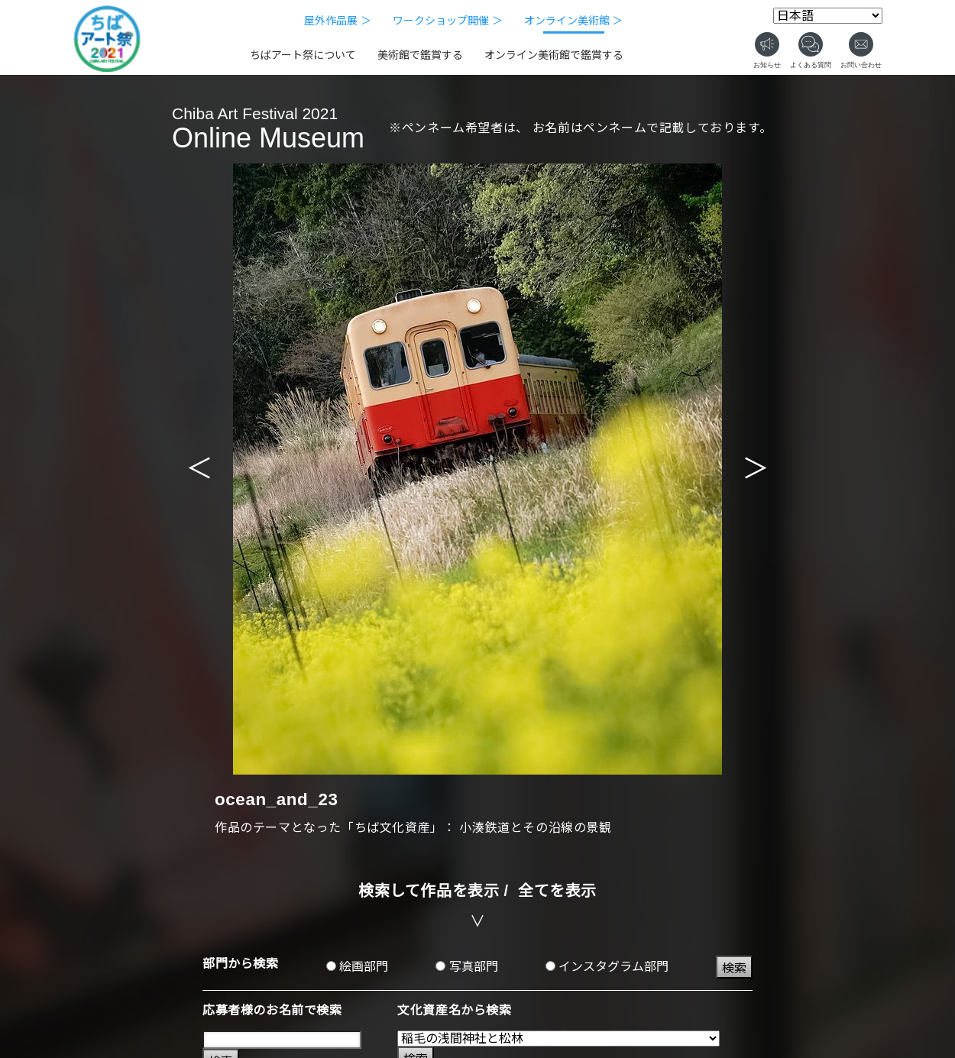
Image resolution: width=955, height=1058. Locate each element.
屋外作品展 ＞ (337, 21)
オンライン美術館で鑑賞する (553, 55)
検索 (734, 968)
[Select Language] (827, 16)
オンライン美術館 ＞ (573, 21)
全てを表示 (557, 890)
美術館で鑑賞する (420, 55)
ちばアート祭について (303, 55)
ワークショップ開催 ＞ (448, 21)
